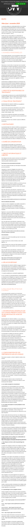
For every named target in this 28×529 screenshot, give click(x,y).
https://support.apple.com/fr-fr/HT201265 (12, 512)
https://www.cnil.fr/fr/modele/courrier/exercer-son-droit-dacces (13, 199)
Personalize (15, 5)
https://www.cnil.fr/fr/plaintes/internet (8, 284)
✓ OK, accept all (20, 3)
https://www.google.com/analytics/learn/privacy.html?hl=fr (13, 439)
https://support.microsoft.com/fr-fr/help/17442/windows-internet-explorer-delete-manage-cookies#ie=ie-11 (12, 509)
